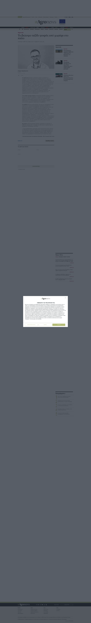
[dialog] (45, 311)
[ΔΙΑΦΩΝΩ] (66, 298)
